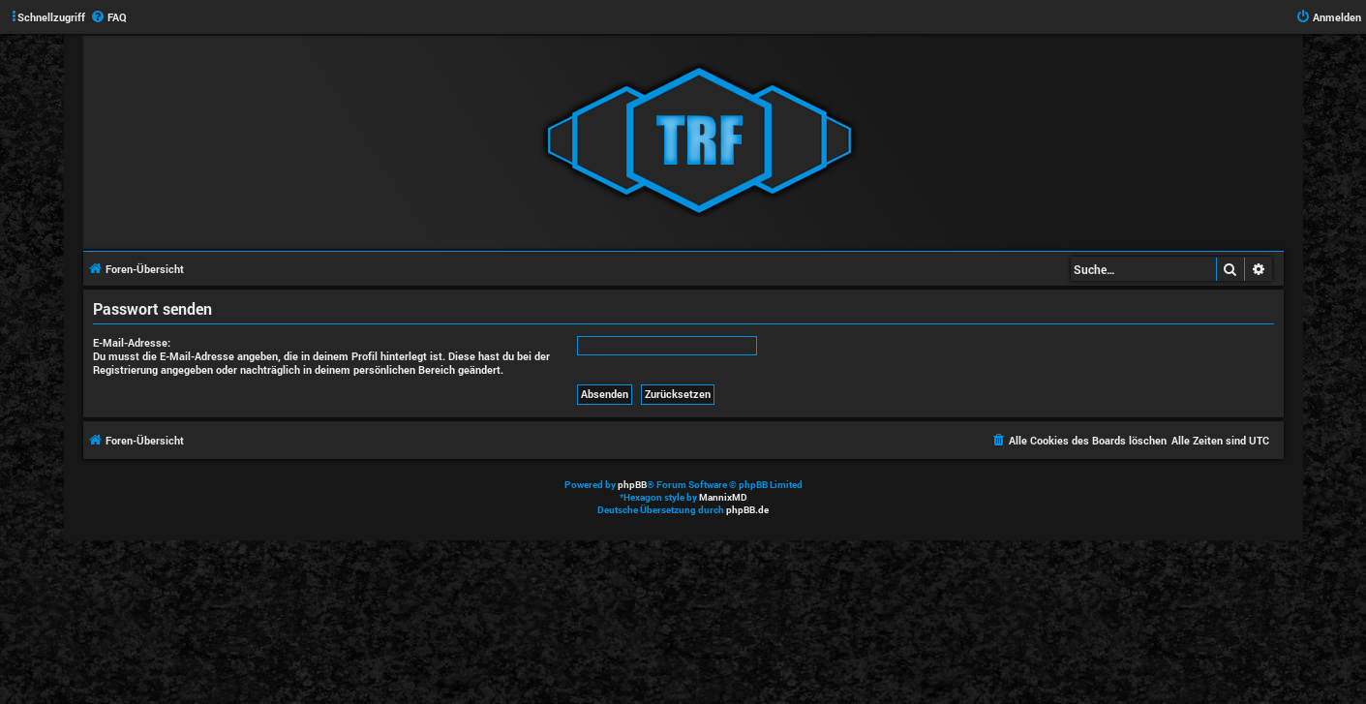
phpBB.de (747, 510)
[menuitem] (108, 17)
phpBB (632, 484)
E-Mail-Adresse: (131, 342)
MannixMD (723, 497)
